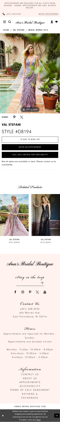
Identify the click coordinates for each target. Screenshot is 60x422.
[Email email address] (30, 283)
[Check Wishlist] (56, 22)
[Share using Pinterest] (14, 117)
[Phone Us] (12, 14)
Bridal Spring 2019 (38, 30)
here (38, 420)
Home (6, 30)
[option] (30, 73)
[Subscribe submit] (42, 283)
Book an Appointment (30, 147)
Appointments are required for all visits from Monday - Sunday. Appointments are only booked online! (30, 5)
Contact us (30, 374)
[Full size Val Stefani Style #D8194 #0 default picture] (30, 73)
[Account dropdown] (51, 22)
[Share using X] (21, 117)
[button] (4, 22)
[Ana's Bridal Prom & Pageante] (30, 23)
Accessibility (30, 386)
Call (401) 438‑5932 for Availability (30, 155)
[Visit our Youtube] (44, 292)
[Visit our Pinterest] (30, 292)
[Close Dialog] (3, 415)
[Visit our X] (37, 292)
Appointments (30, 382)
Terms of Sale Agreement (30, 390)
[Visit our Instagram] (22, 292)
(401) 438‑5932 (30, 309)
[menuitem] (4, 22)
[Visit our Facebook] (15, 292)
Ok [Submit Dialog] (57, 416)
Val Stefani (18, 30)
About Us (30, 378)
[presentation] (14, 215)
